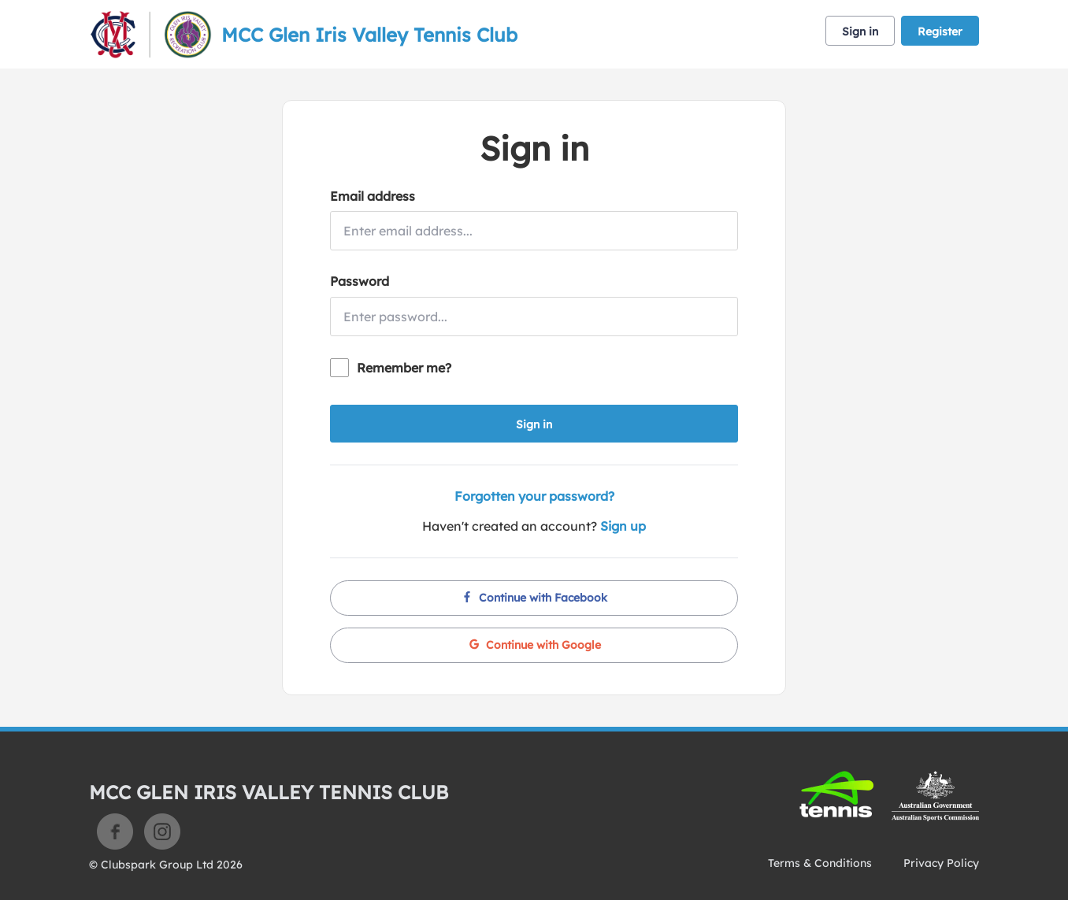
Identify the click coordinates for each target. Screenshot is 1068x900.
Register (940, 31)
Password (359, 281)
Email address (372, 196)
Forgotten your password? (534, 496)
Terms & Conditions (820, 863)
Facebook (115, 831)
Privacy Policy (941, 863)
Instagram (162, 831)
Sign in (860, 31)
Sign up (623, 526)
